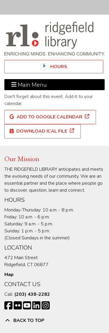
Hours (63, 66)
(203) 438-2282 (32, 294)
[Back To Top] (54, 320)
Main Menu (29, 85)
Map (9, 274)
